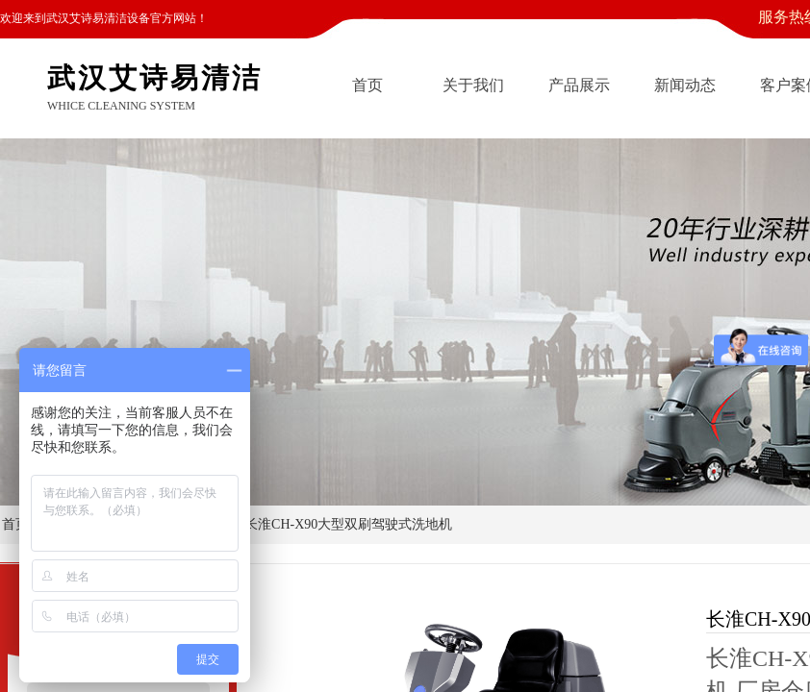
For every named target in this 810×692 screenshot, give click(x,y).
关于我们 (473, 85)
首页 (367, 85)
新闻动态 (685, 85)
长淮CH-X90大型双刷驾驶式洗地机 (348, 524)
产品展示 (579, 85)
